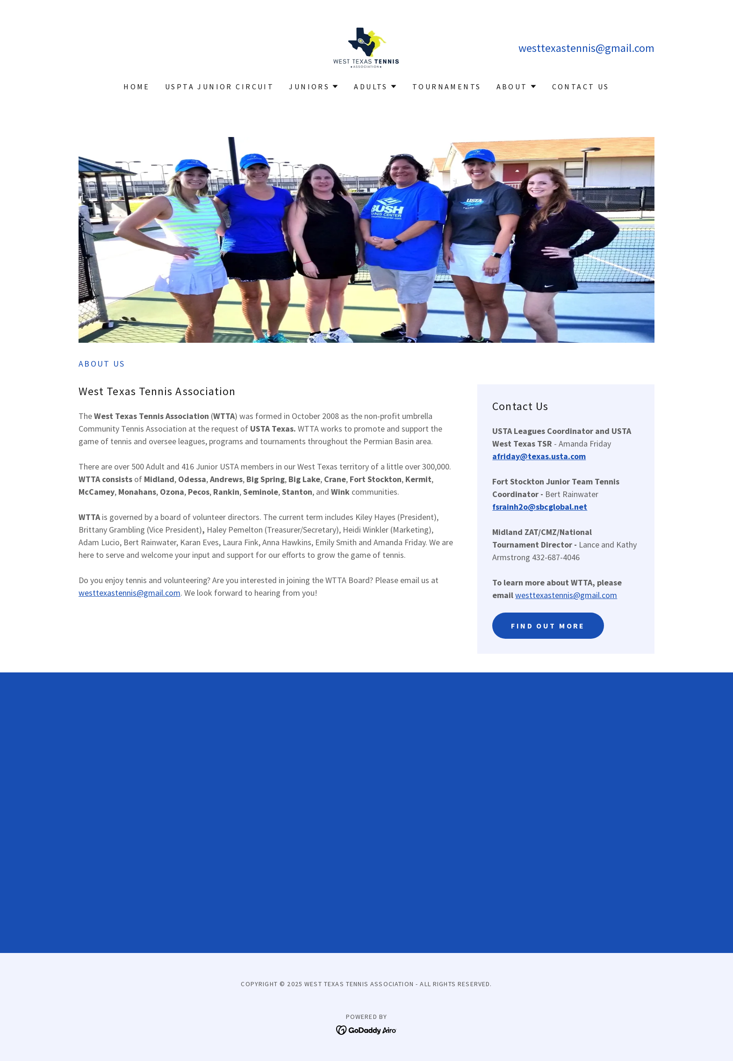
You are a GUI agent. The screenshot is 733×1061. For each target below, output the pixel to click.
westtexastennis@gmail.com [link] (586, 48)
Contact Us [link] (581, 86)
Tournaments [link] (446, 86)
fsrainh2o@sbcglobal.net (539, 506)
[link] (366, 47)
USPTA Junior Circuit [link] (219, 86)
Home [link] (136, 86)
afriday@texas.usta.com (539, 456)
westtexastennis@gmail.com (129, 592)
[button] (314, 86)
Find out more (548, 625)
